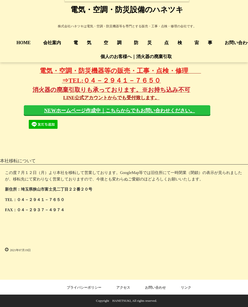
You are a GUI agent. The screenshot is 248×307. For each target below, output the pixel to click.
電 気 (82, 42)
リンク (186, 287)
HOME (24, 42)
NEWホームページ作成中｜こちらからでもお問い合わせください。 (119, 110)
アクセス (123, 287)
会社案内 (52, 42)
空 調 (113, 42)
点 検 (173, 42)
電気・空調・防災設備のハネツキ (126, 9)
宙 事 (203, 42)
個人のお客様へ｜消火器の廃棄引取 (134, 56)
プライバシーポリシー (84, 287)
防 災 (143, 42)
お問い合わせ (155, 287)
